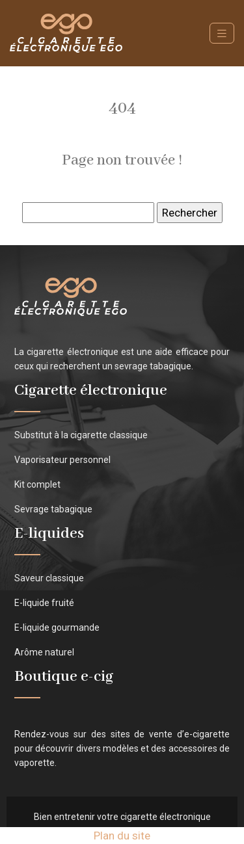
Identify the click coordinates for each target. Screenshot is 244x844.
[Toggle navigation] (222, 33)
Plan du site (122, 835)
